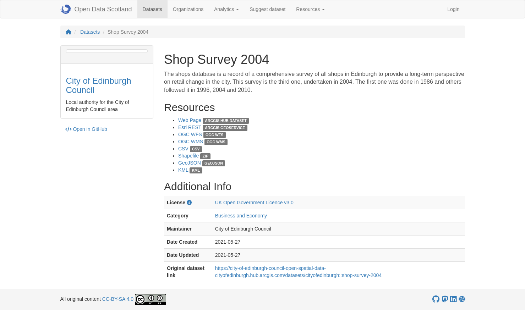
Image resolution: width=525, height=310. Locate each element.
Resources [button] (310, 9)
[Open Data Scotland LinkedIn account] (453, 299)
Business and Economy (241, 215)
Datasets (155, 8)
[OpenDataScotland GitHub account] (435, 299)
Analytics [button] (226, 9)
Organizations (188, 9)
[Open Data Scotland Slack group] (462, 299)
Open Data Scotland (96, 9)
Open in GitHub (86, 129)
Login (453, 9)
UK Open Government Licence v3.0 (254, 202)
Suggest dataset (267, 9)
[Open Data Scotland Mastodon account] (445, 299)
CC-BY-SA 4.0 (117, 299)
